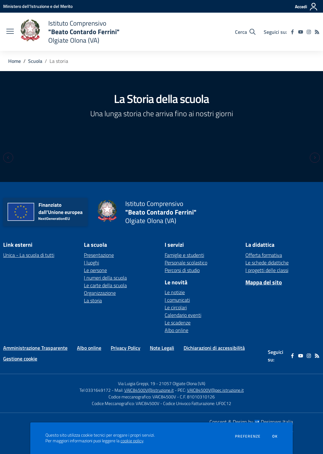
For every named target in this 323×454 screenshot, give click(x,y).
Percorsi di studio (182, 270)
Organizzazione (100, 293)
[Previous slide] (8, 158)
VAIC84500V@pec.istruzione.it (215, 390)
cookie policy (131, 440)
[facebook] (292, 32)
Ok (275, 436)
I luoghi (91, 262)
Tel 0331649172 (95, 390)
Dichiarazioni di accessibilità (214, 348)
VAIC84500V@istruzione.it (149, 390)
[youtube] (300, 32)
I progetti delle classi (266, 270)
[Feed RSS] (317, 32)
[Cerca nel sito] (245, 32)
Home (14, 61)
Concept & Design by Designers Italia (251, 422)
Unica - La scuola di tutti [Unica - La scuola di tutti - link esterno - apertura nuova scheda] (28, 255)
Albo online (176, 330)
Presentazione (99, 255)
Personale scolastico (186, 262)
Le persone (95, 270)
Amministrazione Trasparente (35, 348)
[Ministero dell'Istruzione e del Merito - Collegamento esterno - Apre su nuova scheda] (38, 6)
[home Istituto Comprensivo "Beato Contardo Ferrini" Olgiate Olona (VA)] (70, 32)
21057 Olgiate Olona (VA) (182, 383)
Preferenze (248, 436)
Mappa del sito (263, 282)
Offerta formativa (263, 255)
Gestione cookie (20, 358)
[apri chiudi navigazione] (10, 32)
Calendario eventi (183, 315)
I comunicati (177, 300)
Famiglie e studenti (184, 255)
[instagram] (309, 32)
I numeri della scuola (105, 277)
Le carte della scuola (105, 285)
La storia (93, 300)
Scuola (35, 61)
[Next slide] (315, 158)
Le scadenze (178, 322)
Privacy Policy (125, 348)
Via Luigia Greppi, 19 (136, 383)
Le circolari (176, 307)
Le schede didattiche (267, 262)
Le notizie (175, 292)
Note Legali (162, 348)
